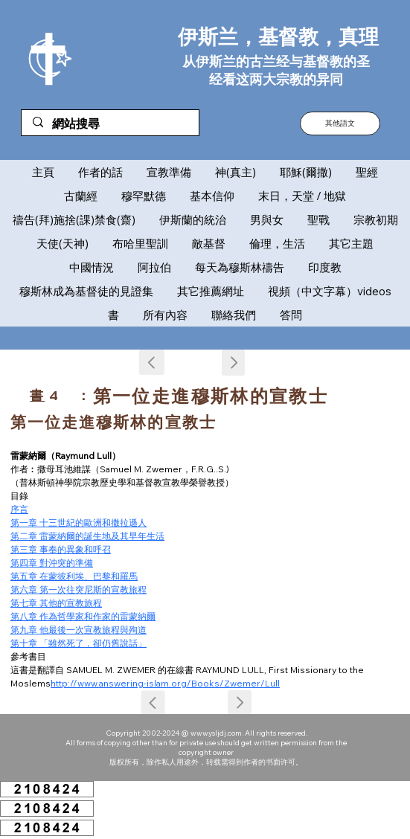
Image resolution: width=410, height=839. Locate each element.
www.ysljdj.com (216, 733)
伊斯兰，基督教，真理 (278, 36)
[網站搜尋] (109, 124)
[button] (340, 123)
